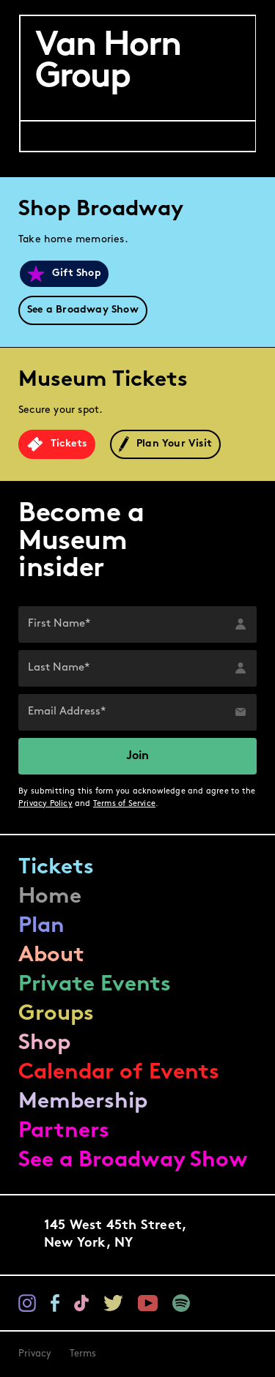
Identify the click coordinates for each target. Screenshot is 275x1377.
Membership (82, 1102)
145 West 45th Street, (115, 1236)
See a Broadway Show (133, 1160)
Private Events (94, 985)
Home (49, 897)
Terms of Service (124, 804)
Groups (56, 1014)
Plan (41, 926)
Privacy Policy (45, 804)
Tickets (56, 868)
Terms (83, 1354)
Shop (44, 1043)
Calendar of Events (118, 1072)
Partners (63, 1131)
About (51, 955)
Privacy (34, 1354)
